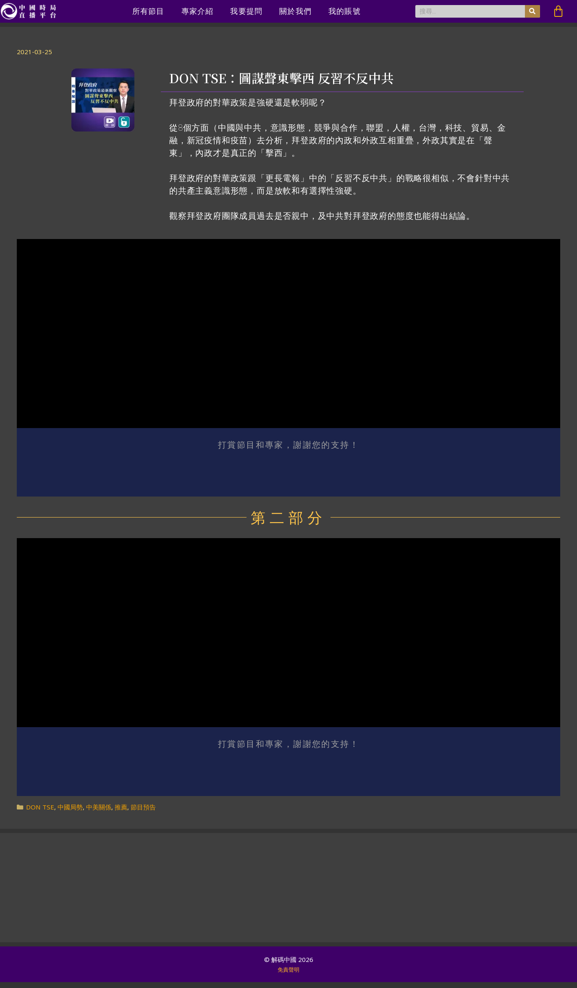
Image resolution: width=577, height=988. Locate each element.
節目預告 (143, 813)
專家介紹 (197, 11)
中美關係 (98, 813)
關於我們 (295, 11)
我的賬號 (344, 11)
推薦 (121, 813)
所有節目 (148, 11)
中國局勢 (70, 813)
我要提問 (246, 11)
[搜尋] (532, 11)
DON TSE (40, 813)
